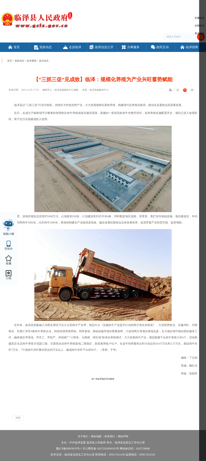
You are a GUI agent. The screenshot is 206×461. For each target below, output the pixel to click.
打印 (18, 418)
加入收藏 (146, 4)
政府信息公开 (101, 47)
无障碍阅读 (166, 4)
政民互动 (159, 47)
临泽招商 (189, 47)
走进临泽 (72, 47)
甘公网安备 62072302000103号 (101, 448)
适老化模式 (183, 4)
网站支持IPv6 (123, 4)
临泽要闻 (31, 61)
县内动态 (44, 61)
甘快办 (8, 248)
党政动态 (43, 47)
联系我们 (110, 436)
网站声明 (123, 436)
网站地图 (96, 436)
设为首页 (135, 4)
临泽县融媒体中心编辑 (66, 90)
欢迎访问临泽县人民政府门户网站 (17, 4)
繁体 (156, 4)
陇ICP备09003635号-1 (69, 448)
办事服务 (130, 47)
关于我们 (83, 436)
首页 (14, 47)
